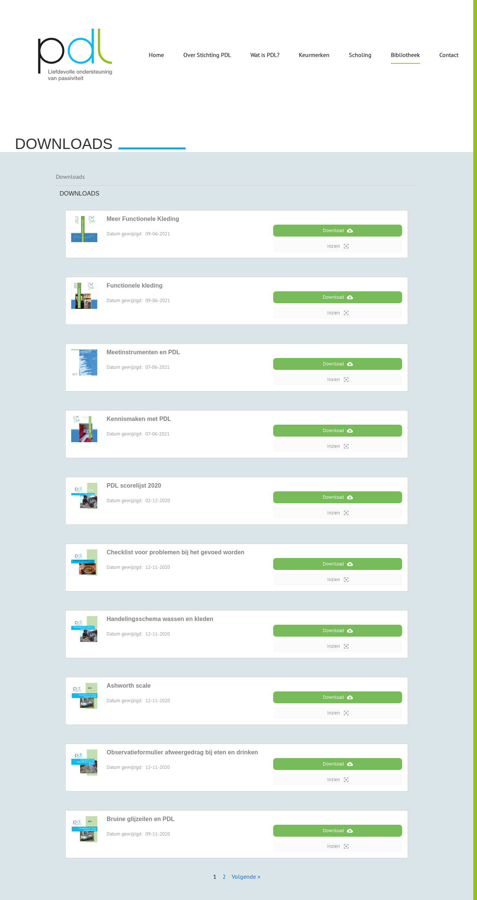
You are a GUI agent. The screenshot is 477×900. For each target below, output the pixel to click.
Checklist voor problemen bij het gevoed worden (175, 552)
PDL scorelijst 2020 (134, 485)
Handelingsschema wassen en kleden (160, 619)
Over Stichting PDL (207, 54)
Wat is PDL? (264, 54)
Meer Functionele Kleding (143, 219)
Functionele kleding (134, 285)
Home (156, 54)
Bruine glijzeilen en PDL (140, 819)
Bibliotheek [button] (405, 54)
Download (338, 230)
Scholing (360, 54)
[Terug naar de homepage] (75, 55)
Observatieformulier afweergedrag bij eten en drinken (182, 752)
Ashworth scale (129, 685)
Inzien (337, 246)
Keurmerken (314, 54)
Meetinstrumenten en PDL (143, 352)
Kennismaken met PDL (139, 419)
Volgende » (246, 876)
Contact (448, 54)
